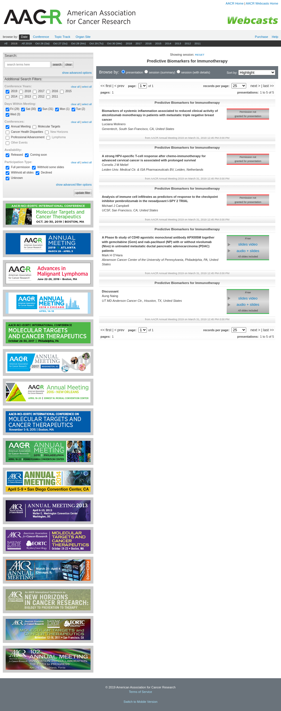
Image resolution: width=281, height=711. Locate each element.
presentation (134, 72)
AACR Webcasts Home (262, 3)
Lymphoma (59, 137)
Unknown (17, 177)
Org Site (83, 36)
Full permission (20, 167)
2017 (139, 43)
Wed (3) (15, 114)
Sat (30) (31, 108)
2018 (129, 43)
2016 (148, 43)
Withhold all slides (22, 172)
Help (275, 36)
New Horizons (59, 131)
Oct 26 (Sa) (42, 43)
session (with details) (195, 72)
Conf (41, 36)
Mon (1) (64, 108)
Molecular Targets (49, 126)
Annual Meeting (21, 126)
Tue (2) (80, 108)
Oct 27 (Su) (60, 43)
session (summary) (162, 72)
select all (87, 86)
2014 (168, 43)
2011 (197, 43)
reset (199, 54)
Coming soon (38, 154)
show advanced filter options (74, 184)
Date (24, 36)
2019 (14, 91)
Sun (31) (47, 108)
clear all (75, 86)
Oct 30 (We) (114, 43)
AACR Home (235, 3)
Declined (46, 172)
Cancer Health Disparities (27, 131)
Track (62, 36)
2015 (158, 43)
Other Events (19, 142)
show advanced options (77, 72)
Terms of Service (140, 691)
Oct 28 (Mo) (78, 43)
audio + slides (248, 251)
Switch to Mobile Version (141, 701)
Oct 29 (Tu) (96, 43)
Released (17, 154)
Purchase (261, 36)
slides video (248, 244)
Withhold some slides (50, 167)
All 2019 (27, 43)
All (5, 43)
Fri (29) (14, 108)
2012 (188, 43)
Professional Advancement (27, 137)
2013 (178, 43)
